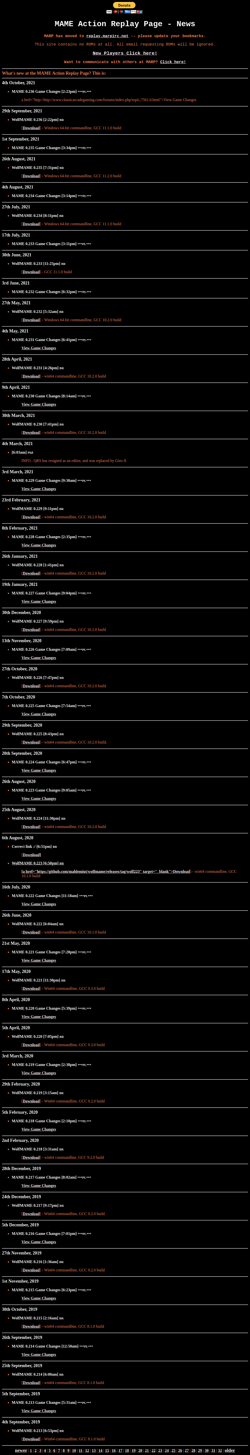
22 (154, 1450)
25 (174, 1450)
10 (74, 1450)
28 (193, 1450)
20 (140, 1450)
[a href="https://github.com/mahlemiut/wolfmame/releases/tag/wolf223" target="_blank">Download (105, 871)
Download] (32, 855)
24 (167, 1450)
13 (94, 1450)
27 (187, 1450)
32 (220, 1450)
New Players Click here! (125, 53)
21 (147, 1450)
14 (100, 1450)
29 (200, 1450)
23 (160, 1450)
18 (127, 1450)
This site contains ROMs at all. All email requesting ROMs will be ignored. (125, 44)
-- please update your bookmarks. (167, 36)
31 (213, 1450)
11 (81, 1450)
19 (133, 1450)
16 (114, 1450)
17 (120, 1450)
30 (207, 1450)
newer (21, 1450)
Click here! (173, 62)
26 (180, 1450)
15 (107, 1450)
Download (31, 128)
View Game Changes (38, 348)
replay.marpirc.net (107, 36)
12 (87, 1450)
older (230, 1450)
